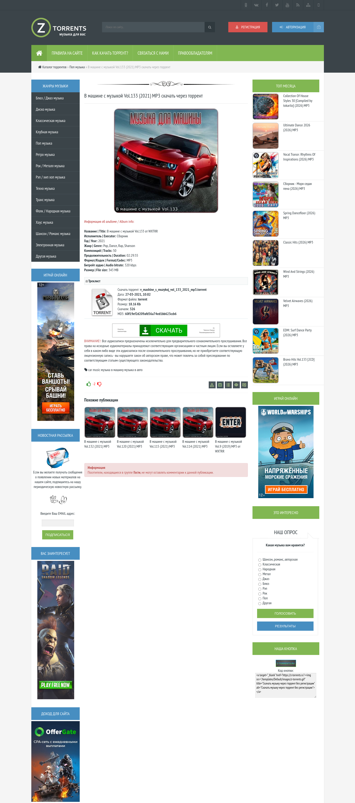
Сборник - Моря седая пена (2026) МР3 (297, 186)
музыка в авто (133, 369)
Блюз (265, 583)
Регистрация (248, 27)
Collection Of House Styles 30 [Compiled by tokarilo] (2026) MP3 (297, 100)
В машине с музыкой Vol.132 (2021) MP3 (97, 444)
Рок (264, 593)
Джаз (265, 578)
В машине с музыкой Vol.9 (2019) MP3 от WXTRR (228, 446)
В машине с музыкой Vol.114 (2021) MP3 (195, 444)
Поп (265, 598)
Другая (267, 603)
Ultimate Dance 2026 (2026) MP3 (296, 127)
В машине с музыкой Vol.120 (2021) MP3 (130, 444)
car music (94, 369)
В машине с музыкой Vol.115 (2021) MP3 (163, 444)
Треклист (94, 281)
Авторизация (292, 27)
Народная (269, 569)
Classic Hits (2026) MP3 (298, 242)
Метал (266, 573)
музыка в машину (112, 369)
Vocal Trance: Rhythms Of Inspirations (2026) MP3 (299, 156)
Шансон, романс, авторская (280, 559)
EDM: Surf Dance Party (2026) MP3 (297, 332)
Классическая (271, 564)
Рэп (264, 588)
